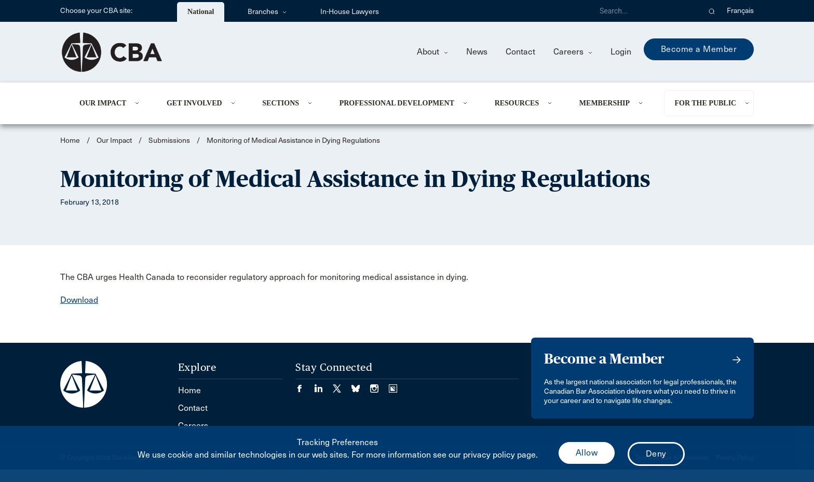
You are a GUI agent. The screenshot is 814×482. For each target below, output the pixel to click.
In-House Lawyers (349, 11)
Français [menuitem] (740, 10)
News (476, 52)
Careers (572, 52)
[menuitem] (110, 103)
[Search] (645, 11)
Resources (517, 103)
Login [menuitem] (620, 52)
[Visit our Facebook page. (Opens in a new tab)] (304, 385)
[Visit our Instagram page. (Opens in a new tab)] (379, 385)
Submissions (169, 140)
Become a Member (699, 49)
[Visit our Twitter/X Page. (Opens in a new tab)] (342, 385)
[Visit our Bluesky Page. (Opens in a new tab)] (360, 385)
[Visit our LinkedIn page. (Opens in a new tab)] (323, 385)
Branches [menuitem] (267, 11)
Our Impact (102, 103)
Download (79, 300)
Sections (280, 103)
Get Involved (194, 103)
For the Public (705, 103)
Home (70, 140)
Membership (604, 103)
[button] (712, 11)
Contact (520, 52)
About (432, 52)
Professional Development (397, 103)
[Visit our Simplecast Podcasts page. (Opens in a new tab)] (393, 385)
